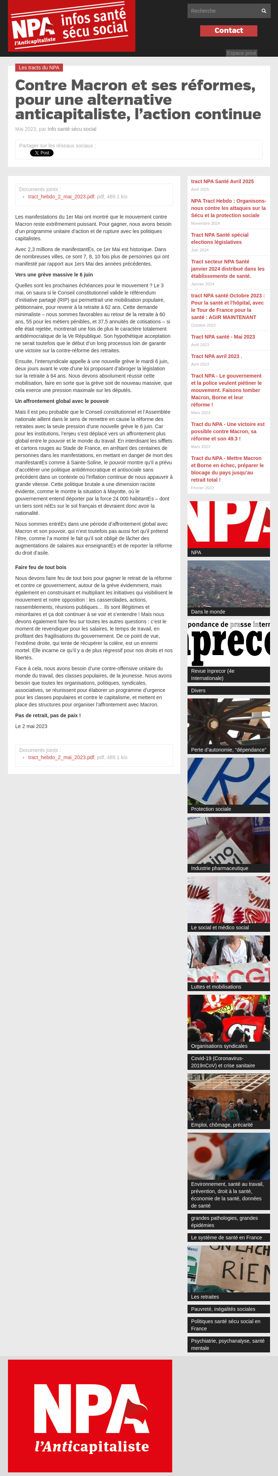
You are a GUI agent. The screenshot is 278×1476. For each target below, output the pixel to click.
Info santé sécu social (72, 129)
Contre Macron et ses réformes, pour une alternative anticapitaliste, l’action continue (138, 100)
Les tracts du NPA (39, 67)
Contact (229, 30)
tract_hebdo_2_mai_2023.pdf (61, 196)
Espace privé (241, 53)
